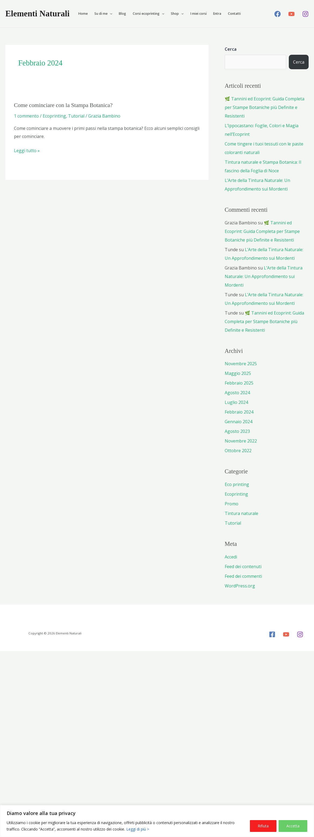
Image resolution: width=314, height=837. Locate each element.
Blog (122, 13)
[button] (110, 13)
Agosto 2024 (237, 393)
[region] (157, 821)
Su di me (103, 13)
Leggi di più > (137, 829)
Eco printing (237, 484)
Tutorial (76, 116)
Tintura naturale (241, 513)
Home (83, 13)
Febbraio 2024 (239, 412)
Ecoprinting (54, 116)
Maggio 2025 (238, 373)
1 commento (26, 116)
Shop (177, 13)
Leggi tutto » (27, 151)
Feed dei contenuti (243, 566)
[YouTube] (291, 14)
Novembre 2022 (241, 441)
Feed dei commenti (243, 576)
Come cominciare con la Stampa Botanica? (63, 105)
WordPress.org (240, 586)
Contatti (234, 13)
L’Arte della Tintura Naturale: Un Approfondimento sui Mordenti (263, 276)
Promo (231, 504)
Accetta (293, 825)
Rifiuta (263, 825)
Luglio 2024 (236, 402)
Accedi (231, 557)
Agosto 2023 (237, 431)
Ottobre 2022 (238, 451)
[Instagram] (305, 14)
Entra (217, 13)
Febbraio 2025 (239, 383)
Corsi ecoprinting (148, 13)
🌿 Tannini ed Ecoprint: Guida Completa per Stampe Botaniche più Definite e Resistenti (264, 107)
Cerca (231, 49)
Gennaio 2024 (238, 422)
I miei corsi (198, 13)
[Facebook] (277, 14)
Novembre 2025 (241, 364)
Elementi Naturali (37, 13)
